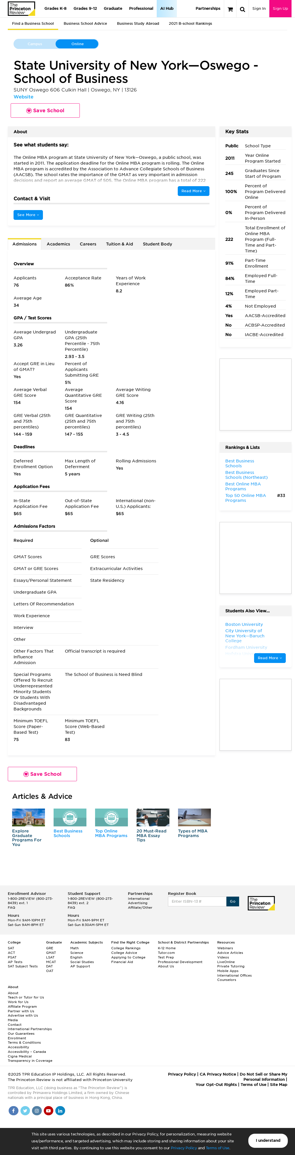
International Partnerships (30, 1029)
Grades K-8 (55, 8)
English (76, 957)
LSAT (50, 957)
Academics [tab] (58, 244)
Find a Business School (33, 23)
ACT (11, 953)
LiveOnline (226, 962)
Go (232, 901)
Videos (223, 957)
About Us (166, 966)
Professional (141, 8)
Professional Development (180, 962)
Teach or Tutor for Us (26, 997)
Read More (193, 191)
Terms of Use (217, 1148)
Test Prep (166, 957)
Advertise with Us (23, 1015)
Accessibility (18, 1047)
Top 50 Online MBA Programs (245, 498)
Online (77, 44)
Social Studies (82, 962)
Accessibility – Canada (27, 1052)
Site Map (278, 1084)
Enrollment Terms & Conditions (24, 1040)
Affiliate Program (22, 1007)
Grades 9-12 (85, 8)
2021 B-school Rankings (190, 23)
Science (76, 953)
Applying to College (128, 957)
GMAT (51, 953)
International (139, 899)
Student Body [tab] (157, 244)
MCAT (51, 962)
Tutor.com (166, 953)
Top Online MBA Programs (111, 833)
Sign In (259, 8)
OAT (49, 971)
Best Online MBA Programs (243, 486)
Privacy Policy (184, 1148)
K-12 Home (167, 948)
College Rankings (126, 948)
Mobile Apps (228, 971)
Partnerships (208, 8)
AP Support (80, 966)
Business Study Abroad (138, 23)
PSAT (12, 957)
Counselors (226, 980)
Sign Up (280, 8)
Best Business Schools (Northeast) (246, 475)
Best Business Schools (68, 833)
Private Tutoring (231, 966)
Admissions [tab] (24, 244)
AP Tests (15, 962)
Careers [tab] (88, 244)
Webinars (225, 948)
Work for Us (18, 1002)
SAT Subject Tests (23, 966)
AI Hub (166, 8)
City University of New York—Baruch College (244, 635)
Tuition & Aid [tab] (119, 244)
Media (13, 1020)
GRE (49, 948)
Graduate (113, 8)
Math (74, 948)
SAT (11, 948)
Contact (15, 1025)
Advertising (138, 903)
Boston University (244, 624)
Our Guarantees (21, 1034)
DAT (49, 966)
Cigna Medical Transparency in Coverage (30, 1058)
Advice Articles (230, 953)
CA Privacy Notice (218, 1074)
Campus (35, 44)
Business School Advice (85, 23)
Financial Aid (122, 962)
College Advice (124, 953)
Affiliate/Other (140, 908)
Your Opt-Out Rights (216, 1084)
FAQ (11, 908)
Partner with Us (21, 1011)
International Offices (234, 975)
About (13, 993)
